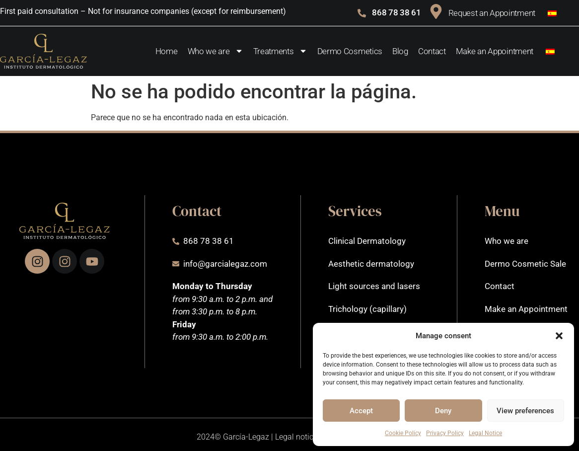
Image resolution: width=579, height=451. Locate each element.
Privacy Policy (445, 433)
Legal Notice (485, 433)
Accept (361, 410)
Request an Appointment (491, 13)
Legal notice (296, 437)
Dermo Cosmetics (350, 51)
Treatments (280, 51)
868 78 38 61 (396, 12)
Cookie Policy (403, 433)
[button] (559, 336)
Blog (400, 51)
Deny (443, 410)
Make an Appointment (494, 51)
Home (166, 51)
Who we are (215, 51)
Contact (432, 51)
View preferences (525, 410)
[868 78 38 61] (362, 13)
